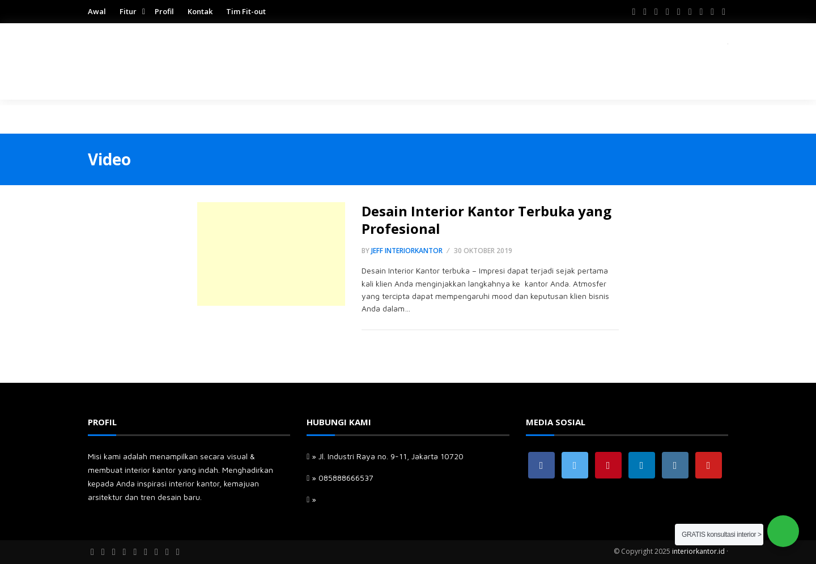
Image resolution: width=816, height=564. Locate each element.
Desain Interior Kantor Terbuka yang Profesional (486, 220)
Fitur (128, 11)
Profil (164, 11)
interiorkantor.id (698, 551)
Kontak (200, 11)
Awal (97, 11)
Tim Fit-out (246, 11)
